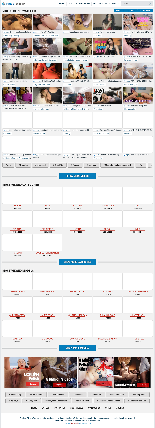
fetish (107, 220)
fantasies (78, 394)
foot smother (83, 401)
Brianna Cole (107, 306)
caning (67, 134)
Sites (107, 4)
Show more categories (77, 262)
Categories (98, 4)
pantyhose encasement (57, 401)
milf (138, 220)
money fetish (140, 394)
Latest (62, 4)
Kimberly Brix (10, 158)
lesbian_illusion (41, 60)
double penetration (47, 244)
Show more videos (77, 176)
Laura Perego (77, 330)
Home (13, 2)
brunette (24, 165)
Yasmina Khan (17, 283)
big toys (14, 401)
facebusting (15, 394)
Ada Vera (107, 283)
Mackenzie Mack (107, 330)
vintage (77, 197)
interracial (41, 165)
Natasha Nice (70, 109)
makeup (98, 35)
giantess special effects (109, 401)
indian (17, 197)
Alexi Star (47, 306)
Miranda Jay (47, 283)
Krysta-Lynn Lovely (12, 35)
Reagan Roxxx (77, 283)
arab (47, 197)
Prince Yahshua (41, 35)
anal (9, 165)
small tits (58, 165)
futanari (128, 134)
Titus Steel (138, 330)
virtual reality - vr (131, 85)
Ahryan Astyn (17, 306)
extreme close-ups (41, 109)
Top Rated (72, 4)
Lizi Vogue (47, 330)
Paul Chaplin (40, 134)
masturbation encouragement (76, 60)
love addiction (117, 394)
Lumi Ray (17, 330)
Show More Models (77, 348)
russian (17, 244)
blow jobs (98, 158)
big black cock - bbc (42, 85)
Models (115, 4)
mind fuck (99, 109)
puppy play (32, 401)
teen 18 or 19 (100, 85)
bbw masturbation (102, 134)
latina (77, 220)
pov (136, 60)
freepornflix (75, 423)
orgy (138, 197)
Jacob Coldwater (138, 283)
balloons (7, 134)
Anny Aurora (23, 158)
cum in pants (37, 394)
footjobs (68, 85)
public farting (9, 85)
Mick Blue (83, 109)
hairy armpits (130, 109)
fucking (128, 35)
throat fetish (58, 394)
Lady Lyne (138, 306)
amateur (53, 60)
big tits (17, 220)
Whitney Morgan (77, 306)
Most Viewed (84, 4)
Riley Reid (54, 35)
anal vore (97, 394)
